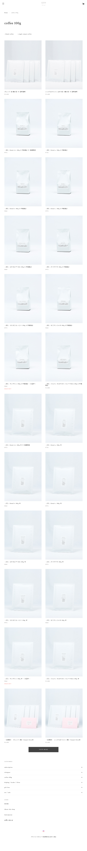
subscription (8, 767)
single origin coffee (25, 34)
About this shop (9, 809)
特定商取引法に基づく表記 (49, 836)
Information (8, 815)
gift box (7, 787)
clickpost (7, 772)
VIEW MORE (43, 749)
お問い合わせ (8, 820)
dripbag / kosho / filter (12, 782)
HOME (6, 804)
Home (6, 13)
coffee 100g (8, 777)
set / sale (7, 792)
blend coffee (9, 34)
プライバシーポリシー (36, 836)
